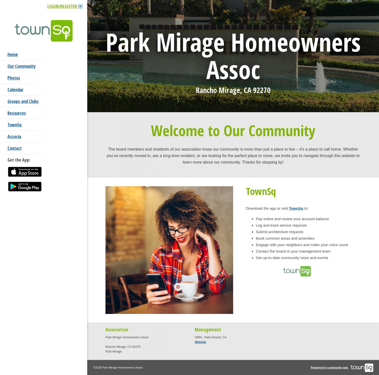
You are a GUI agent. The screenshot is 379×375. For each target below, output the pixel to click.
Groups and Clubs (23, 101)
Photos (13, 78)
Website (200, 342)
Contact (14, 148)
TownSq (14, 125)
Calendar (15, 90)
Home (12, 54)
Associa (14, 136)
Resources (16, 113)
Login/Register (64, 6)
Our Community (21, 66)
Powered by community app (342, 367)
